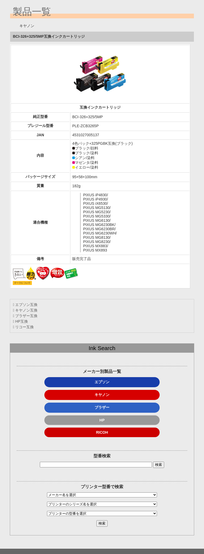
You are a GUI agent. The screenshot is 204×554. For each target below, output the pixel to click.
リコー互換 (23, 327)
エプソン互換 (25, 304)
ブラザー (102, 407)
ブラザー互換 (25, 316)
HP (101, 420)
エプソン (102, 382)
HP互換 (20, 321)
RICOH (102, 432)
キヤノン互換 (25, 310)
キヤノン (102, 395)
